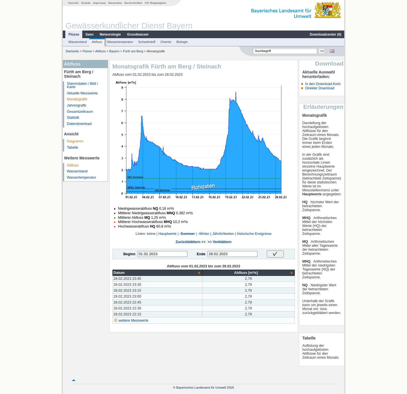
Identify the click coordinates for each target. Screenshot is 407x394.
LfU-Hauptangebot (155, 2)
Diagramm (75, 141)
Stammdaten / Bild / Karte (82, 85)
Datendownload (79, 124)
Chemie (166, 42)
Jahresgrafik (76, 105)
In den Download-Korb (322, 84)
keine (151, 234)
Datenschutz (115, 2)
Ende (201, 254)
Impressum (99, 2)
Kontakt (86, 2)
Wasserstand (77, 42)
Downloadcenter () (325, 34)
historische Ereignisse (254, 234)
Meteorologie (110, 34)
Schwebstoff (146, 42)
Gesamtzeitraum (80, 112)
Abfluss (97, 42)
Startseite (73, 2)
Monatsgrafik (77, 99)
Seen (89, 34)
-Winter (203, 234)
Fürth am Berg (133, 51)
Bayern (114, 51)
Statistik (73, 118)
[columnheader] (157, 273)
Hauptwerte (167, 234)
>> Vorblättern (219, 242)
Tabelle (72, 148)
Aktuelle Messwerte (82, 93)
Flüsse (73, 34)
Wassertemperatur (120, 42)
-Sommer (187, 234)
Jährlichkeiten (223, 234)
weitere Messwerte (133, 320)
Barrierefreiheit (133, 2)
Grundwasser (138, 34)
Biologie (182, 42)
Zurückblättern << (190, 242)
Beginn (129, 254)
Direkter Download (319, 88)
